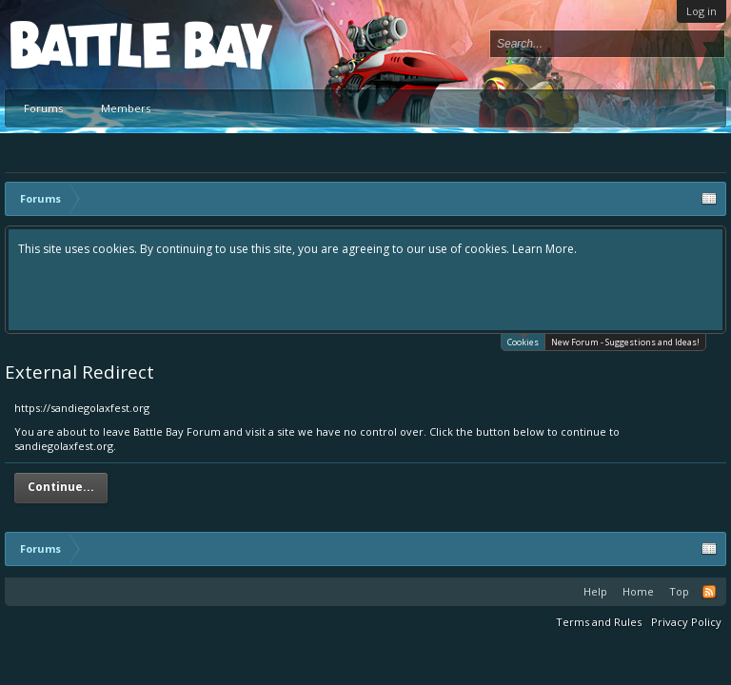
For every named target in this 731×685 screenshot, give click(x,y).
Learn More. (544, 249)
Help (595, 591)
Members (125, 108)
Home (638, 591)
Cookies (523, 341)
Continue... (61, 487)
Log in (701, 11)
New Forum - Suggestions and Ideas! (625, 342)
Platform (80, 44)
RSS (709, 591)
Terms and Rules (599, 622)
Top (679, 591)
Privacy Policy (686, 622)
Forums (43, 108)
